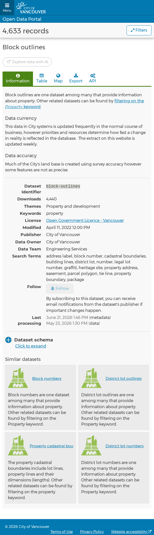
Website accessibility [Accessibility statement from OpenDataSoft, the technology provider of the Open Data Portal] (131, 531)
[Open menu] (7, 7)
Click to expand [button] (30, 346)
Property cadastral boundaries (58, 446)
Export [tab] (75, 78)
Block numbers (46, 378)
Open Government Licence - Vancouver (85, 220)
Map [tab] (58, 78)
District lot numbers (125, 446)
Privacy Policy (92, 531)
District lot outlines (124, 378)
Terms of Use (61, 531)
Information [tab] (18, 78)
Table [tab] (41, 78)
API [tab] (92, 78)
